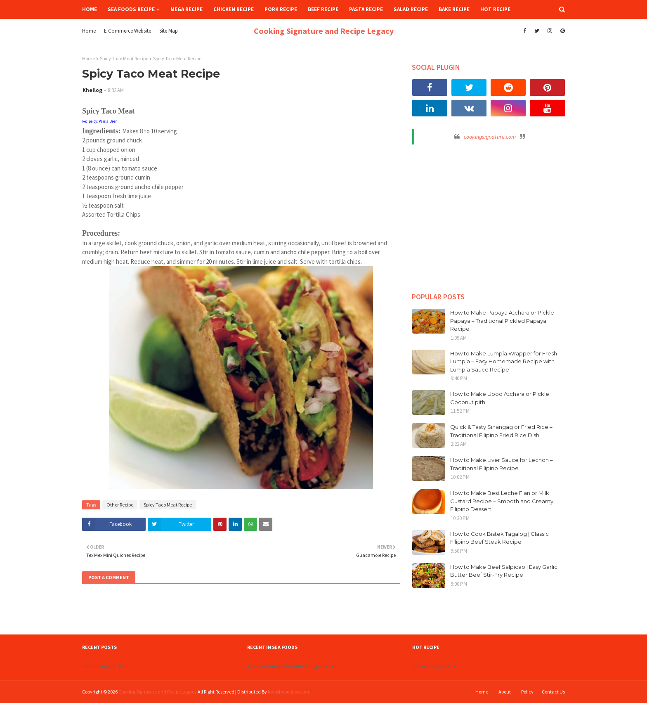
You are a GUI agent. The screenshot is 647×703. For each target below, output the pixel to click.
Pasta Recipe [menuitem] (366, 9)
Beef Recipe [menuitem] (323, 9)
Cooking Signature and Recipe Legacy (324, 31)
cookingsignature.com (490, 136)
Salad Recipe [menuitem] (411, 9)
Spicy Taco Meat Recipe (124, 58)
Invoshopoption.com (289, 692)
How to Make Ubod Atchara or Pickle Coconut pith (499, 398)
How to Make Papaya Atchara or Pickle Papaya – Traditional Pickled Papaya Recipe (502, 320)
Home (89, 30)
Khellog (92, 90)
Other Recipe (119, 505)
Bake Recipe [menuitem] (454, 9)
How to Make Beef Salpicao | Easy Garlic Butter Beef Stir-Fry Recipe (503, 570)
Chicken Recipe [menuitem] (233, 9)
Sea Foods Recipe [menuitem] (131, 9)
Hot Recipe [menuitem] (495, 9)
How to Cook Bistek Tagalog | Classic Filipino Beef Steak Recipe (499, 537)
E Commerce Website (127, 30)
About (504, 692)
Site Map (168, 30)
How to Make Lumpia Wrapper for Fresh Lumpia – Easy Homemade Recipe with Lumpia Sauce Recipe (503, 361)
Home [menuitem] (89, 9)
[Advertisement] (488, 214)
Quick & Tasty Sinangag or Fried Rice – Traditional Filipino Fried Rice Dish (501, 431)
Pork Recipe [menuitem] (280, 9)
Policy (527, 692)
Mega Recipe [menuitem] (186, 9)
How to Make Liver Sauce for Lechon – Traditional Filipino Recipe (501, 464)
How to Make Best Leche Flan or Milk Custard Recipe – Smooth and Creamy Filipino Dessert (501, 501)
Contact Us (553, 692)
